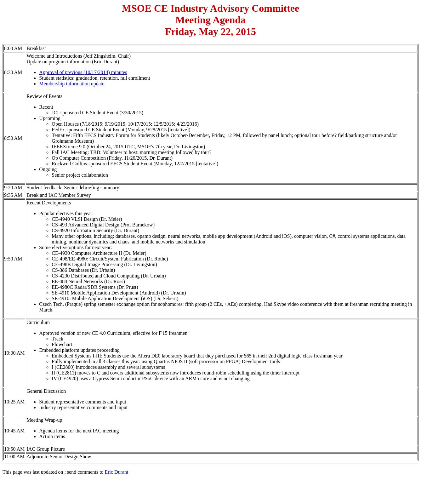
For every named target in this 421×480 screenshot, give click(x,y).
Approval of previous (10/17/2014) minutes (83, 72)
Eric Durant (116, 472)
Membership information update (71, 83)
